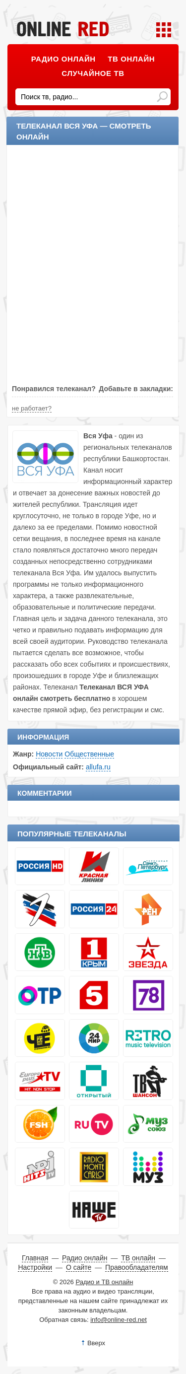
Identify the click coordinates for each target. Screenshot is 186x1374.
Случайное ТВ (93, 73)
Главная (35, 1258)
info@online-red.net (118, 1319)
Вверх (96, 1343)
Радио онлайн (63, 59)
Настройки (35, 1267)
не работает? (32, 408)
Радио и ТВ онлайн (104, 1282)
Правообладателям (136, 1267)
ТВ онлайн (131, 59)
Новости (49, 754)
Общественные (89, 754)
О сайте (78, 1267)
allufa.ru (98, 767)
